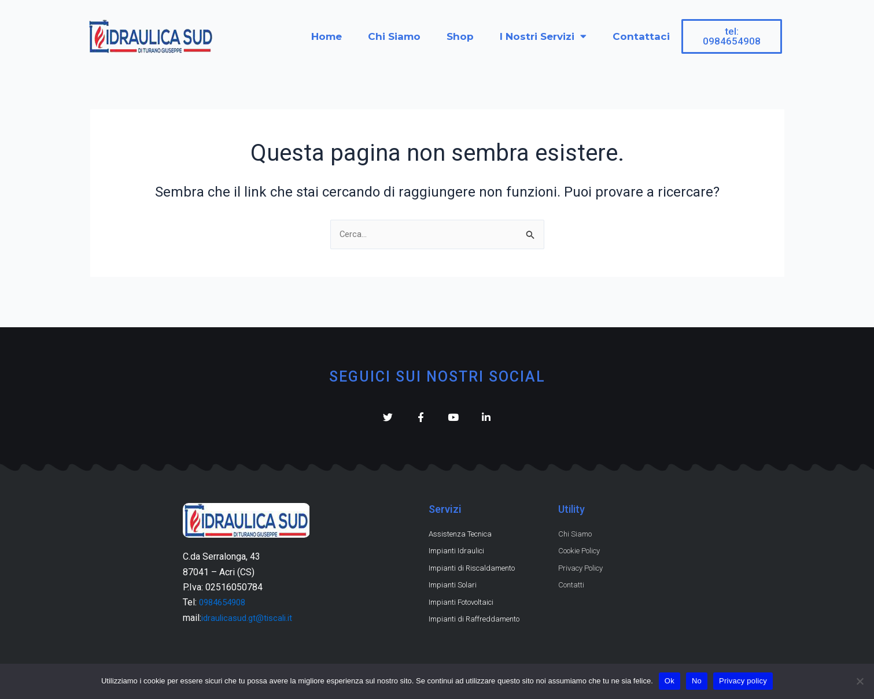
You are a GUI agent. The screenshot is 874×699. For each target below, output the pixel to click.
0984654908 (225, 595)
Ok (669, 680)
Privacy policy (743, 680)
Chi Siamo (394, 36)
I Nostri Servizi (543, 36)
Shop (460, 36)
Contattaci (641, 36)
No (697, 680)
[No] (859, 681)
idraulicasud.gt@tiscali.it (250, 611)
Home (326, 36)
